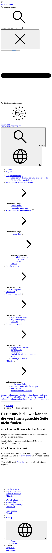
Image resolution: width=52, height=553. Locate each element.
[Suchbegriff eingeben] (12, 28)
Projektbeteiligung (18, 319)
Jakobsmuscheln (22, 257)
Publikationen (16, 352)
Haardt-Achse (16, 206)
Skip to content (7, 4)
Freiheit (23, 395)
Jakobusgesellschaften (19, 358)
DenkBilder (10, 292)
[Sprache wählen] (21, 156)
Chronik (14, 264)
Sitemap (9, 517)
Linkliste (14, 322)
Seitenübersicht (25, 456)
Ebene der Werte (17, 178)
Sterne (18, 261)
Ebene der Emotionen (32, 178)
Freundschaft (6, 397)
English (9, 171)
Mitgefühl (17, 397)
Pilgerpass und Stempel (20, 347)
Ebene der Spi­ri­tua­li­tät (27, 180)
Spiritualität (33, 399)
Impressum (10, 548)
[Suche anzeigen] (23, 137)
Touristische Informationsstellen (23, 354)
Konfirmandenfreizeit (19, 384)
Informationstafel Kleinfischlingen (24, 386)
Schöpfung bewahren (18, 399)
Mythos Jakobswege (19, 317)
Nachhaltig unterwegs (19, 208)
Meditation (45, 399)
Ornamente (20, 259)
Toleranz (43, 395)
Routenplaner (16, 289)
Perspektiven (16, 388)
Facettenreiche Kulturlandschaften (19, 182)
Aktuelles (9, 361)
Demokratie (33, 395)
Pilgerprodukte (16, 350)
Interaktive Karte (12, 266)
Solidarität (28, 397)
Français (9, 169)
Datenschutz (10, 550)
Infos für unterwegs (13, 324)
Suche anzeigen (10, 7)
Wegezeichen (16, 234)
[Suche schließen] (20, 39)
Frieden (4, 395)
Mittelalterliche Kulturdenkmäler (19, 210)
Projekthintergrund (13, 294)
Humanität (13, 395)
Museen (14, 356)
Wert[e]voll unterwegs (14, 176)
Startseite (9, 406)
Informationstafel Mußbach (21, 391)
